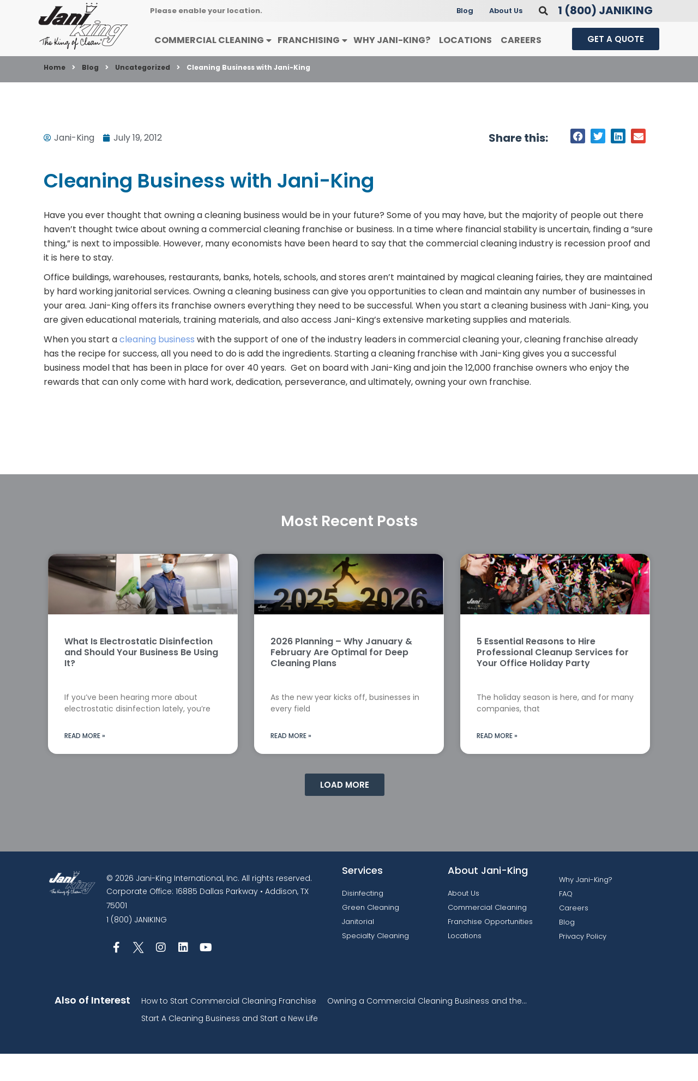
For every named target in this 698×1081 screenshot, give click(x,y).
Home (54, 94)
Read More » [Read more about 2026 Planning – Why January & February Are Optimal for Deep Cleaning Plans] (290, 763)
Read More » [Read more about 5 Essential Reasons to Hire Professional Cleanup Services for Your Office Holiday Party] (497, 763)
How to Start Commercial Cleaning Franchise (228, 1028)
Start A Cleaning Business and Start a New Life (229, 1045)
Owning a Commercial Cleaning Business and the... (427, 1028)
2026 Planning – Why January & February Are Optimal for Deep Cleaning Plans (341, 679)
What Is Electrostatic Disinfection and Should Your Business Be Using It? (141, 679)
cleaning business (157, 366)
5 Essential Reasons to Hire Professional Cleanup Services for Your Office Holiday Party (553, 679)
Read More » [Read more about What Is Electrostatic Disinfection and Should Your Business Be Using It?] (84, 763)
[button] (543, 38)
